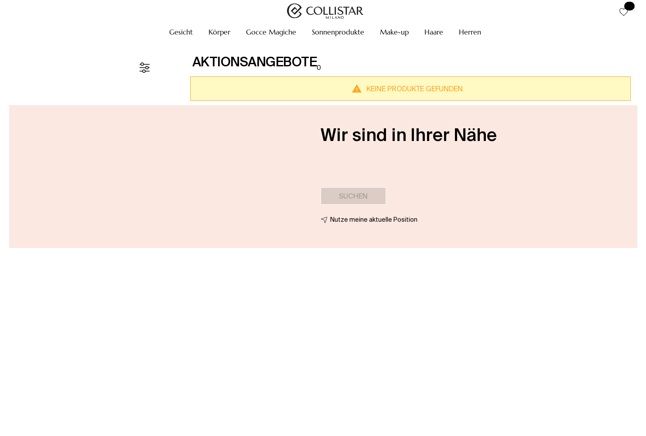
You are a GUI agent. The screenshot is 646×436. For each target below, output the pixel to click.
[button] (181, 31)
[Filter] (144, 68)
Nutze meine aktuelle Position (373, 219)
